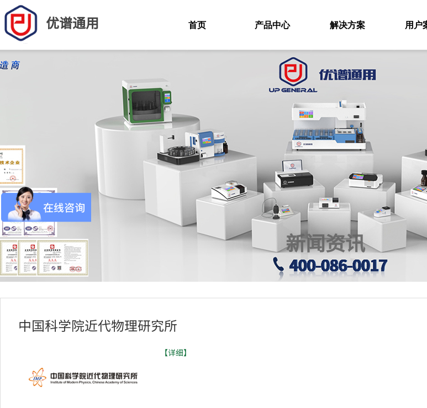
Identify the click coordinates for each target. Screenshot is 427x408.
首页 (197, 25)
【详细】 (175, 352)
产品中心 (272, 25)
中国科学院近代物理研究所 (97, 325)
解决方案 (347, 25)
